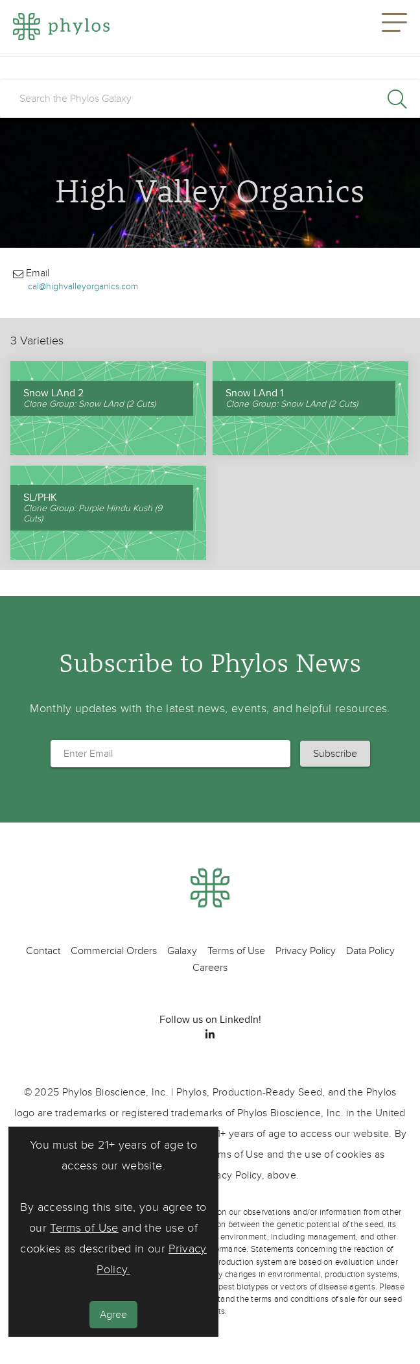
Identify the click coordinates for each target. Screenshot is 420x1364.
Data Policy (370, 950)
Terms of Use (84, 1228)
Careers (210, 967)
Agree (113, 1314)
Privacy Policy (305, 950)
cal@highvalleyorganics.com (83, 286)
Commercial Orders (114, 950)
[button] (394, 28)
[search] (210, 98)
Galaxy (182, 950)
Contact (43, 950)
